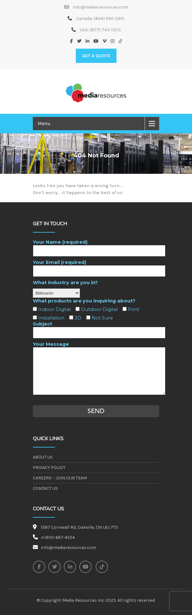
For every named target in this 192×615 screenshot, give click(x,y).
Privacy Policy (49, 467)
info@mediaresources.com (100, 7)
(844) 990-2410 (109, 18)
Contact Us (45, 488)
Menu (44, 123)
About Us (43, 457)
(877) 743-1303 (105, 30)
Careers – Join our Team (60, 478)
